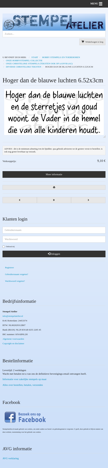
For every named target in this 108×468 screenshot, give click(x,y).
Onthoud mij (9, 247)
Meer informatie (54, 174)
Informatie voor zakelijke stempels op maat (24, 379)
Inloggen (54, 254)
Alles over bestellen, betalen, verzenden (23, 385)
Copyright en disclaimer (13, 343)
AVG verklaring (11, 458)
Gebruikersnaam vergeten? (16, 274)
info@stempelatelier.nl (13, 316)
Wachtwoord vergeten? (15, 281)
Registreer (9, 267)
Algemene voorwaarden (13, 339)
